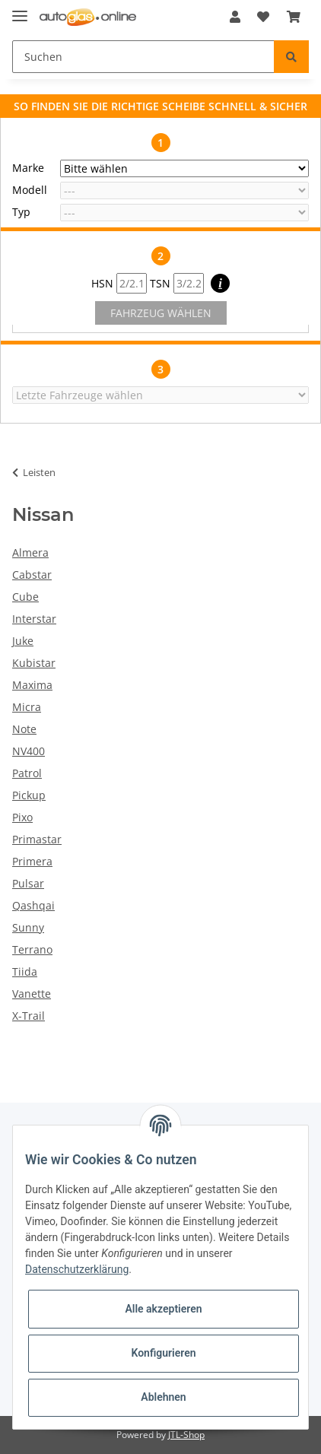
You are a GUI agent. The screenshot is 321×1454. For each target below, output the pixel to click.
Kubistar (34, 663)
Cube (25, 596)
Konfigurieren (163, 1353)
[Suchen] (143, 56)
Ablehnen (163, 1397)
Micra (26, 707)
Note (24, 729)
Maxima (32, 685)
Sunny (28, 927)
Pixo (22, 817)
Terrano (32, 949)
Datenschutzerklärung (77, 1269)
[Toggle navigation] (19, 9)
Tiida (24, 971)
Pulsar (28, 883)
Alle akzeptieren (163, 1309)
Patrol (27, 773)
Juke (22, 640)
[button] (235, 17)
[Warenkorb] (293, 17)
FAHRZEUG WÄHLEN (160, 313)
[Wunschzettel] (263, 17)
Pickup (29, 795)
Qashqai (33, 905)
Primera (32, 861)
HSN (119, 283)
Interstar (34, 618)
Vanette (31, 993)
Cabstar (32, 574)
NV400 (28, 751)
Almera (30, 552)
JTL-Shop (186, 1434)
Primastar (37, 839)
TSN (177, 283)
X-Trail (28, 1015)
